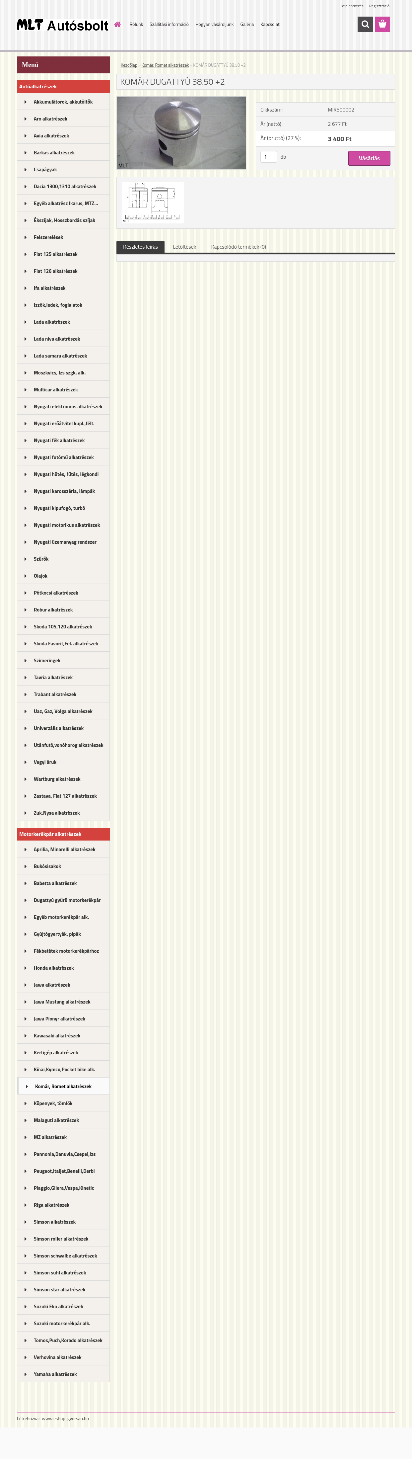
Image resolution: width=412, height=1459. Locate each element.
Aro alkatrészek (50, 118)
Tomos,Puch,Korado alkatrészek (68, 1340)
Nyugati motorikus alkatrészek (67, 525)
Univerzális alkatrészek (59, 728)
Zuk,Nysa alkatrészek (57, 813)
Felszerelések (48, 237)
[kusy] (268, 157)
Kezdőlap (129, 65)
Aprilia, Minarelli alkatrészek (65, 849)
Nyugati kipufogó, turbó (59, 508)
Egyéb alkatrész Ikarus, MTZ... (66, 203)
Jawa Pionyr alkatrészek (59, 1018)
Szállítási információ (169, 24)
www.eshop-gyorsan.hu (65, 1418)
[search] (365, 24)
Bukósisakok (47, 866)
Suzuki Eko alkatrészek (58, 1306)
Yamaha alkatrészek (55, 1374)
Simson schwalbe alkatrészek (65, 1255)
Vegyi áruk (45, 762)
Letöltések (184, 247)
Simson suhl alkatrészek (60, 1272)
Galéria (247, 24)
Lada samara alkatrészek (60, 356)
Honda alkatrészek (54, 968)
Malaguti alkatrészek (56, 1120)
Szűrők (41, 559)
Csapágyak (45, 169)
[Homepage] (117, 24)
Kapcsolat (270, 24)
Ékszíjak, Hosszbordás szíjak (64, 220)
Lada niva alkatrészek (57, 339)
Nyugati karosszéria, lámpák (64, 491)
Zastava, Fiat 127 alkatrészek (65, 796)
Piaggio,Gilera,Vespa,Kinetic (64, 1188)
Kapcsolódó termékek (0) (238, 247)
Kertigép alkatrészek (56, 1052)
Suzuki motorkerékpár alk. (62, 1323)
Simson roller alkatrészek (61, 1239)
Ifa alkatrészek (50, 288)
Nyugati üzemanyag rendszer (65, 542)
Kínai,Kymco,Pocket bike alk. (64, 1069)
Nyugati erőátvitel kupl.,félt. (64, 423)
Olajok (40, 576)
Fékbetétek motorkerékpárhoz (66, 951)
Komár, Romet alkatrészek (63, 1086)
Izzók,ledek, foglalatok (58, 305)
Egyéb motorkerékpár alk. (61, 917)
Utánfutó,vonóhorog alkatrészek (68, 745)
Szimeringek (47, 660)
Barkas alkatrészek (54, 152)
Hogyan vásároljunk (214, 24)
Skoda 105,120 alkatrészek (63, 626)
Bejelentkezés (352, 6)
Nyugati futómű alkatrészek (64, 457)
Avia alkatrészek (51, 135)
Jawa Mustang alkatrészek (62, 1002)
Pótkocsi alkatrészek (56, 593)
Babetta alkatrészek (55, 883)
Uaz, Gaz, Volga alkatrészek (63, 711)
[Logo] (62, 24)
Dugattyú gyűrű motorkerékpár (67, 900)
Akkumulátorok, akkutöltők (63, 102)
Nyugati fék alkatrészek (59, 440)
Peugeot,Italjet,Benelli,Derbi (64, 1171)
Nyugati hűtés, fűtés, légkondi (66, 474)
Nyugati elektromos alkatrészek (68, 406)
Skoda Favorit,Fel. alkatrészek (66, 643)
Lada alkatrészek (52, 322)
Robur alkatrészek (53, 609)
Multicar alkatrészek (56, 389)
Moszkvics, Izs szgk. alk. (60, 372)
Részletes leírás (140, 247)
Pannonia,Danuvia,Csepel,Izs (65, 1154)
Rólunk (136, 24)
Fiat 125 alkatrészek (56, 254)
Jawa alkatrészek (52, 985)
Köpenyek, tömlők (53, 1103)
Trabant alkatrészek (55, 694)
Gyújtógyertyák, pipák (57, 934)
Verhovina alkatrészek (58, 1357)
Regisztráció (379, 6)
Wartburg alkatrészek (57, 779)
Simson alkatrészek (55, 1222)
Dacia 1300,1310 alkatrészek (65, 186)
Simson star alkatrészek (59, 1289)
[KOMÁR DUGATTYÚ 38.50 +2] (181, 99)
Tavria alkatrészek (53, 677)
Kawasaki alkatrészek (57, 1035)
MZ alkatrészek (50, 1137)
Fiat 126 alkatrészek (56, 271)
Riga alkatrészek (51, 1205)
